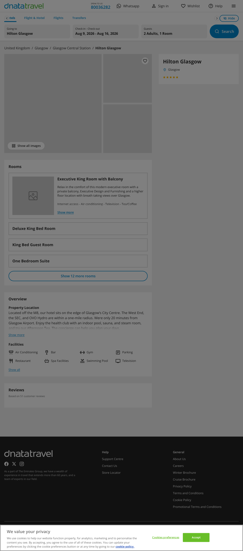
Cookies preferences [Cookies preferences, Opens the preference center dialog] (165, 537)
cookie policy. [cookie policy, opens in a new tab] (125, 546)
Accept (196, 537)
